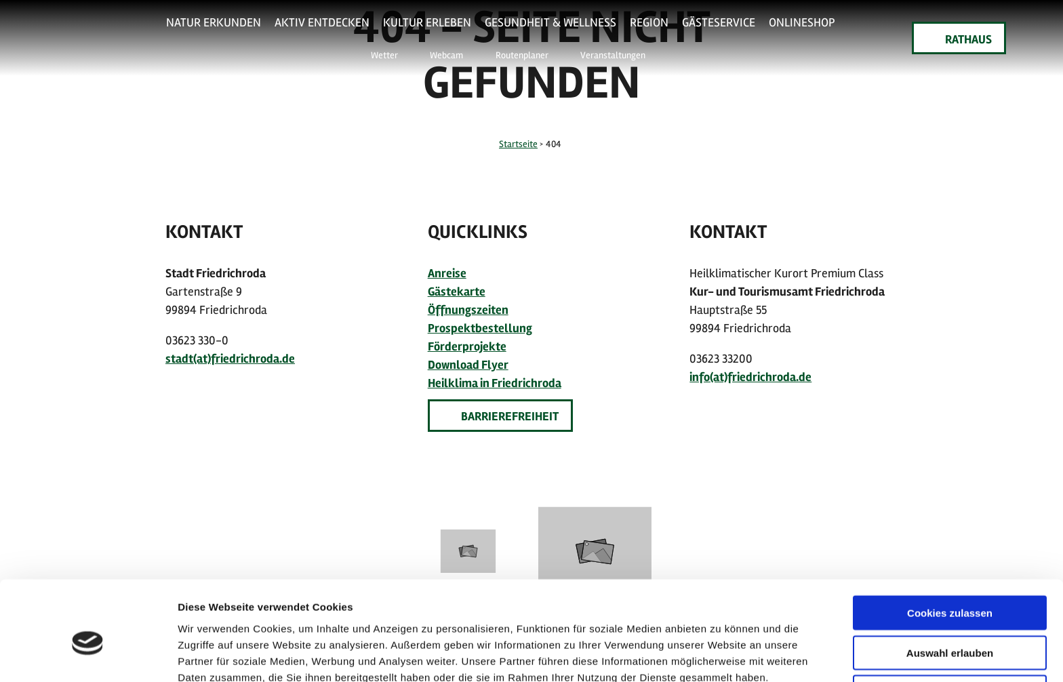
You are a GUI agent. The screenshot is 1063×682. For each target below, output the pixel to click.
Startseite (518, 144)
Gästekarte (456, 291)
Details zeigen (721, 655)
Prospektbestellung (480, 328)
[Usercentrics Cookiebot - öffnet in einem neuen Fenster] (87, 655)
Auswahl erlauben (949, 587)
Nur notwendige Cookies (949, 627)
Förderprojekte (467, 346)
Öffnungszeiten (468, 309)
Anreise (447, 273)
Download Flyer (468, 364)
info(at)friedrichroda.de (750, 376)
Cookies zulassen (949, 547)
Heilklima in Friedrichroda (494, 383)
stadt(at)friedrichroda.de (230, 358)
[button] (376, 54)
